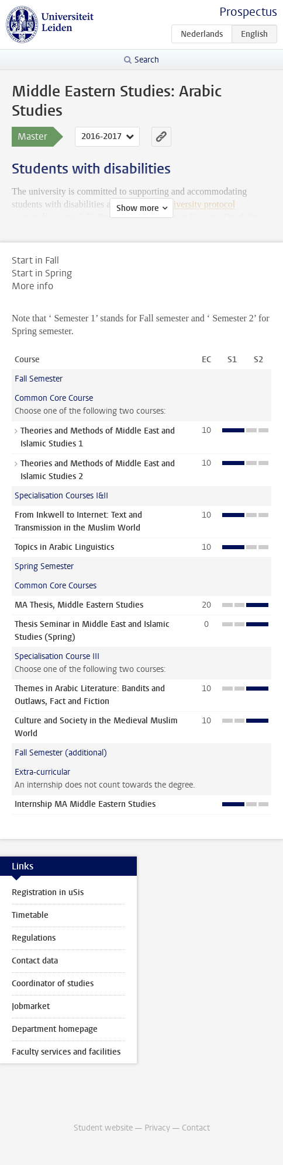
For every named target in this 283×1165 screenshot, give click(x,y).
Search (146, 59)
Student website (103, 1127)
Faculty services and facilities (66, 1051)
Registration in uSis (48, 892)
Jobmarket (31, 1006)
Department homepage (55, 1029)
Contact (196, 1127)
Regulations (34, 938)
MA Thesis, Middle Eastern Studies (79, 605)
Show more (137, 208)
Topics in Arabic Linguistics (64, 547)
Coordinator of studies (53, 983)
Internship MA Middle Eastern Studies (85, 804)
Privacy (157, 1127)
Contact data (35, 960)
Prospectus (248, 12)
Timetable (30, 915)
